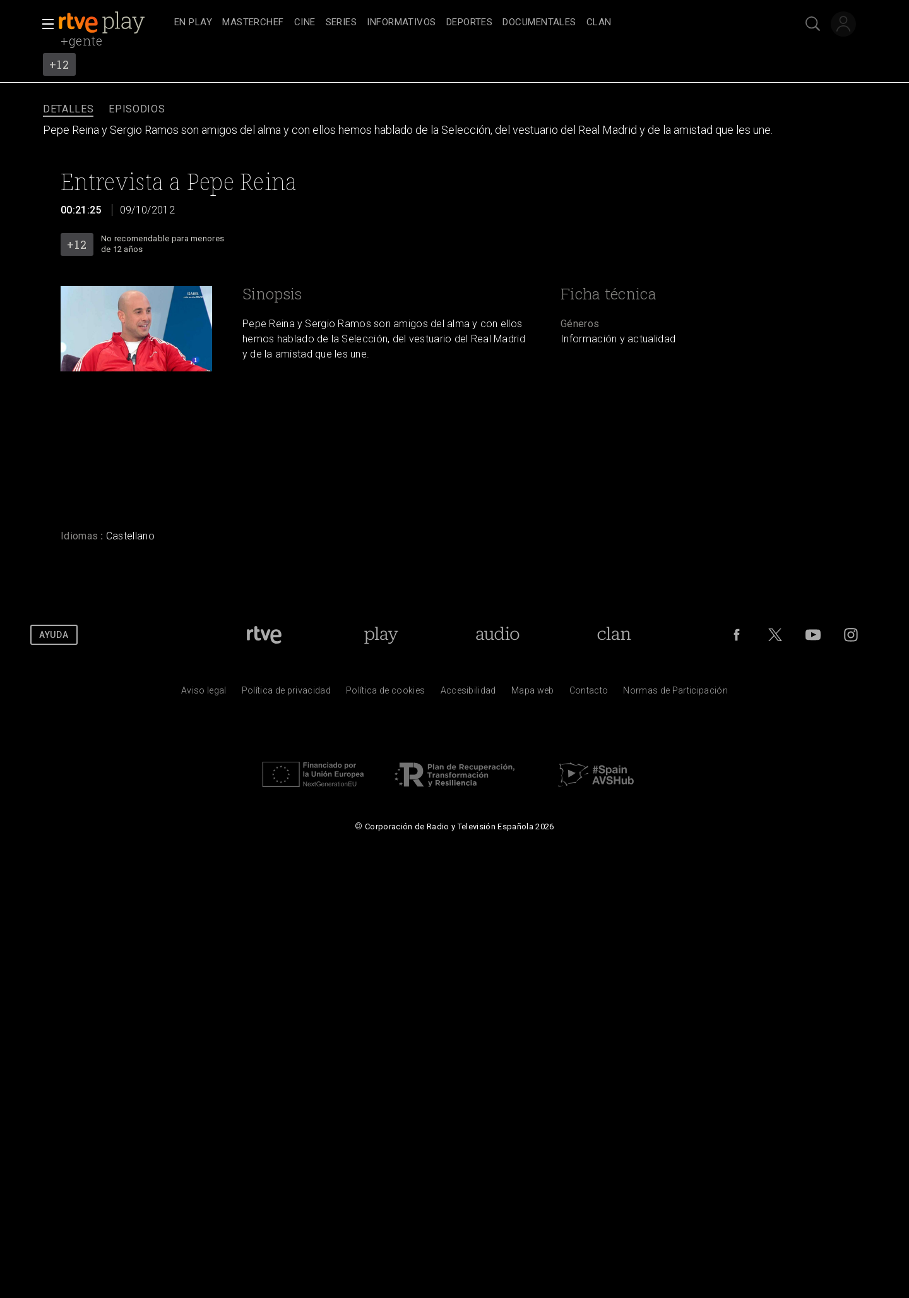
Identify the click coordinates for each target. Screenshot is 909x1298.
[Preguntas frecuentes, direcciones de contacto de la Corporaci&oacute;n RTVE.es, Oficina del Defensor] (589, 693)
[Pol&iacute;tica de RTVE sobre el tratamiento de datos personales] (286, 693)
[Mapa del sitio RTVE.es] (532, 693)
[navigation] (468, 22)
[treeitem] (193, 23)
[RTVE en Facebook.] (737, 635)
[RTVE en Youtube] (813, 635)
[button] (44, 24)
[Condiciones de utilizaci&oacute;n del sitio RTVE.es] (204, 693)
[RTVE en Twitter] (775, 635)
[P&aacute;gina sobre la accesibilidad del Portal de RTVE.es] (468, 693)
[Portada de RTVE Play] (381, 635)
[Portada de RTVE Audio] (498, 635)
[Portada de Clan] (614, 635)
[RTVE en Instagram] (851, 635)
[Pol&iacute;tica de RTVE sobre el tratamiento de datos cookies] (385, 693)
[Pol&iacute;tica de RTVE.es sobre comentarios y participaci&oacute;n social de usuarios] (675, 693)
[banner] (113, 22)
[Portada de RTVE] (264, 635)
